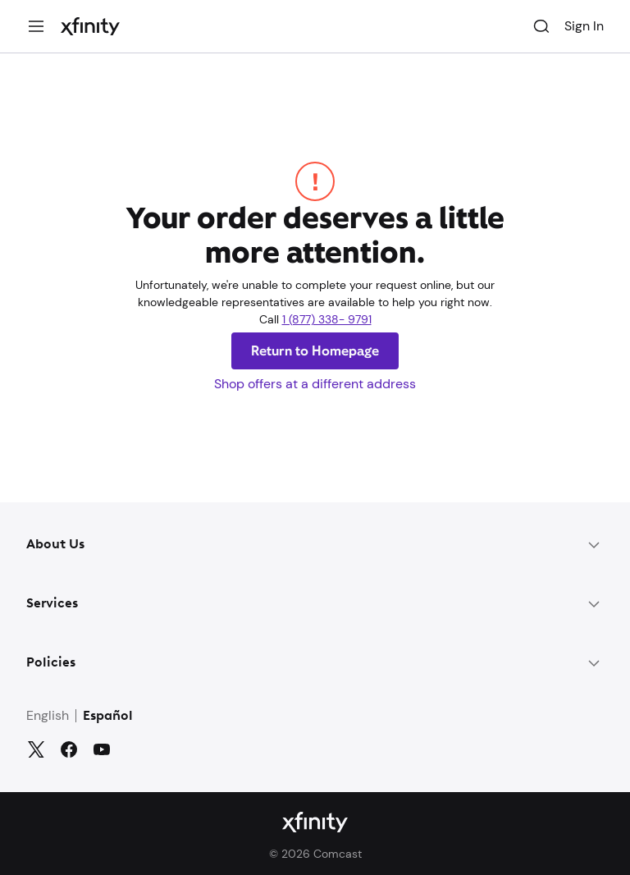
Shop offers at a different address (315, 383)
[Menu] (36, 26)
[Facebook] (69, 749)
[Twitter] (36, 749)
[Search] (541, 26)
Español (108, 716)
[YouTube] (102, 749)
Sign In (584, 25)
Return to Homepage (315, 351)
